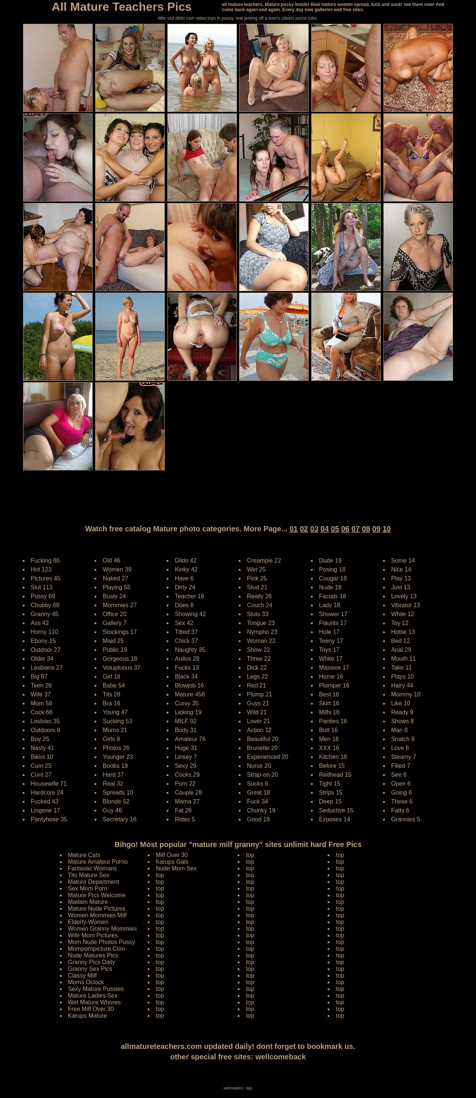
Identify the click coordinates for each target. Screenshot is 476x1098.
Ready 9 (402, 712)
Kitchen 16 (333, 757)
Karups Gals (172, 862)
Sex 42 (184, 623)
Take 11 (401, 667)
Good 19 (258, 819)
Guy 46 (112, 810)
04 (325, 529)
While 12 (402, 614)
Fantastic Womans (92, 868)
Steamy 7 (403, 757)
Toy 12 (400, 623)
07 (355, 529)
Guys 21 (258, 703)
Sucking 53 (117, 721)
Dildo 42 (186, 560)
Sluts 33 (257, 614)
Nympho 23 (262, 632)
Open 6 (401, 783)
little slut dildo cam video (182, 18)
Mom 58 (41, 703)
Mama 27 (187, 801)
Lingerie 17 (45, 810)
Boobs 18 (115, 766)
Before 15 (332, 766)
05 (335, 529)
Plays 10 (402, 676)
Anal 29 (401, 650)
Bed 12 (400, 641)
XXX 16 (329, 748)
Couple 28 (188, 792)
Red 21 (256, 685)
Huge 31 (186, 748)
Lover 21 (258, 721)
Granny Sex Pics (90, 969)
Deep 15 (330, 801)
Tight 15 (329, 783)
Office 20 (114, 614)
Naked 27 (115, 578)
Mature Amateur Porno (98, 862)
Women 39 (117, 569)
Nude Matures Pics (93, 955)
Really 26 (259, 596)
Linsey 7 (186, 757)
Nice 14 (401, 569)
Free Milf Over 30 (91, 1009)
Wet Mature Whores (94, 1002)
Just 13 (401, 587)
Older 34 (42, 659)
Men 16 (329, 739)
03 (314, 529)
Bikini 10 (42, 757)
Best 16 (329, 694)
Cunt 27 (41, 775)
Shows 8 (402, 721)
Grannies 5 (405, 819)
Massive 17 (334, 667)
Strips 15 (330, 792)
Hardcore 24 (47, 792)
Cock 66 (42, 712)
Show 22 (258, 650)
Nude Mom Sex (176, 868)
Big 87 (39, 676)
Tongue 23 (261, 623)
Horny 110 (44, 632)
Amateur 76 (190, 739)
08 (366, 529)
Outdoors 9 (45, 730)
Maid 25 (113, 641)
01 (293, 529)
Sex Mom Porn (87, 888)
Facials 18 (332, 596)
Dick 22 (257, 667)
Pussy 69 (43, 596)
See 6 (399, 775)
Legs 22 (257, 676)
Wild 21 (257, 712)
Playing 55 (117, 587)
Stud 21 (257, 587)
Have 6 (184, 578)
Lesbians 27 (47, 667)
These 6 (402, 801)
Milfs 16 (329, 712)
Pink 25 (257, 578)
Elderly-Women (88, 922)
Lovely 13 (404, 596)
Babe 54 (114, 685)
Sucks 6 (257, 783)
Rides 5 (185, 819)
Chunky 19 (261, 810)
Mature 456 (190, 694)
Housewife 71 (49, 783)
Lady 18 (329, 605)
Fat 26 (183, 810)
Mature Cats (84, 855)
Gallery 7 (114, 623)
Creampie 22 (264, 560)
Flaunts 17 (333, 623)
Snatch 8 (403, 739)
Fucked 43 (45, 801)
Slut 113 (42, 587)
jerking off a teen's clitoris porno (275, 18)
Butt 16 (328, 730)
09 (376, 529)
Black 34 (186, 676)
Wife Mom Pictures (93, 935)
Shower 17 (333, 614)
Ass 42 (40, 623)
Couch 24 (260, 605)
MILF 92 (186, 721)
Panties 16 (333, 721)
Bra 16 (111, 703)
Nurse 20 (259, 766)
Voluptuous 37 (121, 667)
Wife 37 (41, 694)
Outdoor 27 (46, 650)
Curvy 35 (187, 703)
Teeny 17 (331, 641)
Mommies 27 (120, 605)
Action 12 (259, 730)
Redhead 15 (335, 775)
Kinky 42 (186, 569)
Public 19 (115, 650)
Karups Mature (87, 1015)
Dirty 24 (185, 587)
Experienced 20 (267, 757)
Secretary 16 (119, 819)
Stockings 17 (120, 632)
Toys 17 (329, 650)
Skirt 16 (329, 703)
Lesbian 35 (45, 721)
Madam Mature (88, 902)
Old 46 (111, 560)
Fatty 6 (400, 810)
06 (345, 529)
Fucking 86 (45, 560)
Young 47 (115, 712)
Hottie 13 (403, 632)
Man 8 (399, 730)
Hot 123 (41, 569)
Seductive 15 (336, 810)
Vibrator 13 (405, 605)
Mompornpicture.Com (96, 949)
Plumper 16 (334, 685)
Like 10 (401, 703)
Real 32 (113, 783)
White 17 (330, 659)
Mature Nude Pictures (97, 908)
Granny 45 (45, 614)
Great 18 (258, 792)
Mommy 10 (406, 694)
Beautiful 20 (263, 739)
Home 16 (331, 676)
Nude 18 (330, 587)
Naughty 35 (190, 650)
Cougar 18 (333, 578)
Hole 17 (329, 632)
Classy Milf (82, 975)
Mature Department (93, 882)
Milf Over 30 (172, 855)
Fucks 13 (187, 667)
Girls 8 (111, 739)
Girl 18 (111, 676)
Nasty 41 (42, 748)
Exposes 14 (334, 819)
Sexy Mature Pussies (96, 989)
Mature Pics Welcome (97, 895)
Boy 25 (40, 739)
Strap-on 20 (262, 775)
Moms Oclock (86, 982)
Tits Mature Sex (88, 875)
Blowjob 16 (189, 685)
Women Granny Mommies (102, 928)
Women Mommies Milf (97, 915)
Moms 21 (115, 730)
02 (304, 529)
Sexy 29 (185, 766)
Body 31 (186, 730)
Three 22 (259, 659)
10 (387, 529)
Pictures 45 (46, 578)
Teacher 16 (189, 596)
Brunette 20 (262, 748)
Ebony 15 (43, 641)
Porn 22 (185, 783)
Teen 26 (41, 685)
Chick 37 (186, 641)
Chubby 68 (45, 605)
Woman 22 (261, 641)
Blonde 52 (116, 801)
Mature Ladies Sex (93, 995)
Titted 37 (186, 632)
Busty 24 (114, 596)
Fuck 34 (257, 801)
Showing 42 (190, 614)
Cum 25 (41, 766)
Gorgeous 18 (120, 659)
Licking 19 (188, 712)
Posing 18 (332, 569)
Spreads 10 (118, 792)
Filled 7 (401, 766)
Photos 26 (116, 748)
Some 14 (403, 560)
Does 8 (184, 605)
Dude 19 (330, 560)
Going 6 (401, 792)
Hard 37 (113, 775)
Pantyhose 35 (49, 819)
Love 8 (400, 748)
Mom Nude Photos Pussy (101, 942)
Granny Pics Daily (91, 962)
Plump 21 (259, 694)
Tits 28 (111, 694)
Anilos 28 (187, 659)
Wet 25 (256, 569)
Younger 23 (118, 757)
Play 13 (401, 578)
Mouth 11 (403, 659)
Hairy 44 (402, 685)
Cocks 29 (187, 775)
